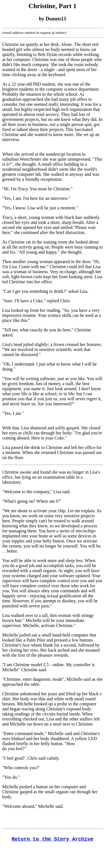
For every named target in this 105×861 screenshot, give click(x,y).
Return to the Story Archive (53, 839)
